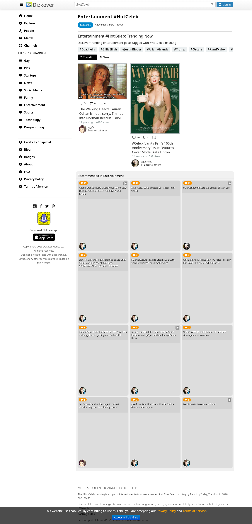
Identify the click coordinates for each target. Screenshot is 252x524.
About (27, 164)
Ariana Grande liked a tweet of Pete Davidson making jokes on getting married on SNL (104, 332)
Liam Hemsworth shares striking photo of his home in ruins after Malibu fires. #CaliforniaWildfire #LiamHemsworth (103, 262)
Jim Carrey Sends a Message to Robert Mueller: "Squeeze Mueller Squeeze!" (100, 403)
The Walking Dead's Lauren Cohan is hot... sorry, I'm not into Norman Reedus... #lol (102, 113)
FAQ (26, 171)
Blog (26, 149)
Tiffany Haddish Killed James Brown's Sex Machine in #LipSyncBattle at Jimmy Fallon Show (154, 333)
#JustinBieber (132, 49)
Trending (88, 57)
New (105, 57)
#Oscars (197, 49)
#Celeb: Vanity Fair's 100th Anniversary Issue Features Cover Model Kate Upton (154, 147)
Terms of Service (34, 186)
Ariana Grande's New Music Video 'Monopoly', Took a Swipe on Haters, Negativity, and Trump (99, 190)
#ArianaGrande (159, 49)
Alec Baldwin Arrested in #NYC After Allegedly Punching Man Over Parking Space (206, 260)
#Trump (180, 49)
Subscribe (86, 24)
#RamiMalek (218, 49)
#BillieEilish (110, 49)
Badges (28, 157)
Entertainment (96, 16)
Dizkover (40, 4)
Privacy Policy (32, 179)
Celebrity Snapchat (36, 142)
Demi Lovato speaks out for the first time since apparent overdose (205, 332)
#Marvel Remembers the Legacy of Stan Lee (206, 187)
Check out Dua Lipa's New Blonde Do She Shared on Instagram (153, 403)
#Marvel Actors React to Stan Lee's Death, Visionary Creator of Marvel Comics (154, 260)
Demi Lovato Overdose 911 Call (199, 401)
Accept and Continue (126, 517)
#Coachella (88, 49)
